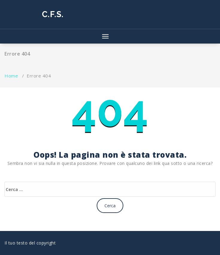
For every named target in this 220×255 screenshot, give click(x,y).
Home (11, 76)
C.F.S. (53, 14)
